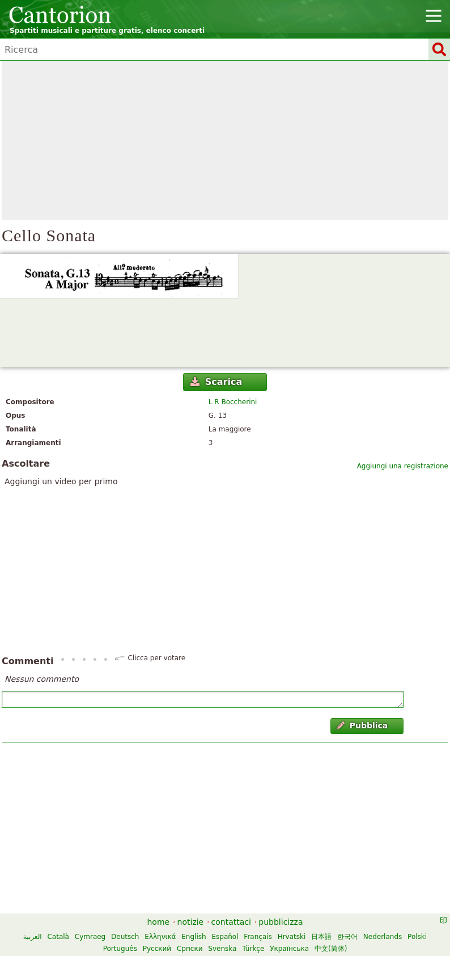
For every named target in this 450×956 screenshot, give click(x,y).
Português (120, 949)
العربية (32, 937)
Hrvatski (292, 937)
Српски (190, 949)
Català (58, 937)
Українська (289, 949)
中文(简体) (331, 949)
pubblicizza (280, 921)
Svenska (222, 949)
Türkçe (253, 949)
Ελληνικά (160, 937)
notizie (190, 921)
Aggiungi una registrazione (402, 466)
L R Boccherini (233, 402)
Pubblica (362, 725)
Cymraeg (90, 937)
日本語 (321, 937)
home (158, 921)
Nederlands (382, 937)
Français (257, 937)
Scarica (216, 381)
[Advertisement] (225, 140)
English (193, 937)
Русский (157, 949)
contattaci (231, 921)
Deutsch (125, 937)
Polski (417, 937)
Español (224, 937)
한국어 (347, 937)
